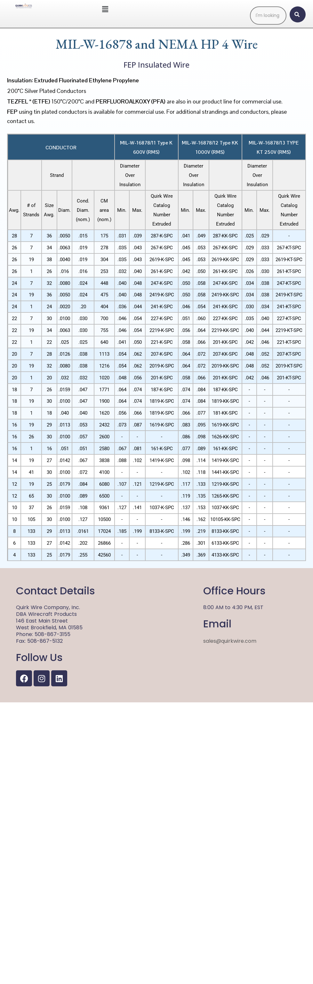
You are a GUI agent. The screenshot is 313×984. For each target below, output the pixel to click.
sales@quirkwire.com (229, 922)
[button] (105, 9)
